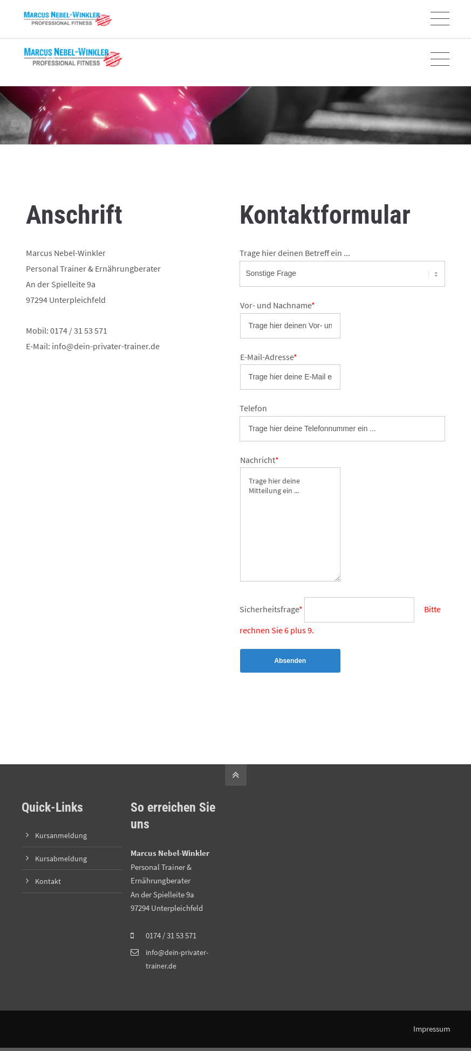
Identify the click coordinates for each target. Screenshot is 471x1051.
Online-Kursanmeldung (177, 16)
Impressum (431, 1032)
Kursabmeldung (61, 861)
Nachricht (259, 462)
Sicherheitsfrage (272, 611)
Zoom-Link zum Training (261, 16)
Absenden (290, 664)
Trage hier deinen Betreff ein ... (295, 252)
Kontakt (48, 884)
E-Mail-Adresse (268, 357)
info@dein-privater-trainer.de (79, 16)
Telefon (253, 409)
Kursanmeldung (61, 838)
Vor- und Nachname (277, 305)
